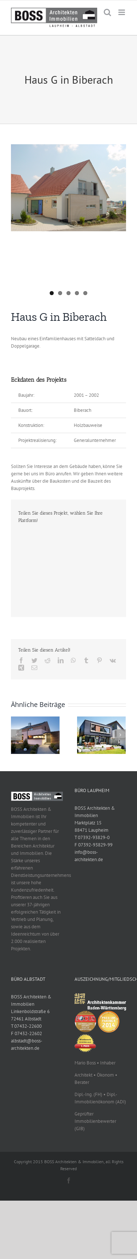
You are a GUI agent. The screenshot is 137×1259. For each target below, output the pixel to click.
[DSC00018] (68, 187)
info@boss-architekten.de (89, 856)
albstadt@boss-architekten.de (26, 1044)
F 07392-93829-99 (94, 845)
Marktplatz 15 (88, 823)
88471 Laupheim (92, 830)
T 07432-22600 (26, 1026)
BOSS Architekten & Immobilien (95, 812)
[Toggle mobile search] (107, 12)
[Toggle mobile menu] (122, 12)
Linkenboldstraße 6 (30, 1011)
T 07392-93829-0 (92, 837)
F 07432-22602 (26, 1033)
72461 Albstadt (26, 1019)
